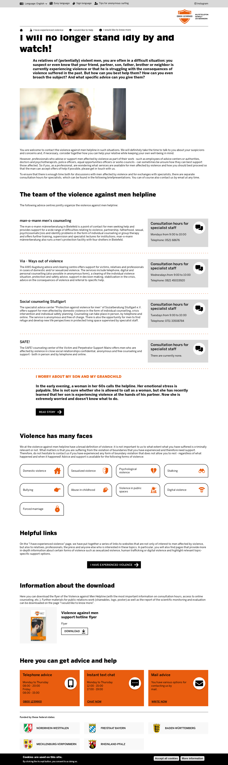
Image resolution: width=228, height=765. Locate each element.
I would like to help (83, 30)
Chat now (94, 701)
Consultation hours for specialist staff (169, 226)
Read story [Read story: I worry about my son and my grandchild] (47, 412)
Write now (159, 701)
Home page (22, 30)
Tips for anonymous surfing (114, 3)
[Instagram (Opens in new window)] (201, 3)
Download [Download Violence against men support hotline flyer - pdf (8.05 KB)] (72, 631)
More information (192, 758)
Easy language (62, 3)
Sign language (84, 3)
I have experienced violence (48, 30)
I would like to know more (117, 29)
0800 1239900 (32, 701)
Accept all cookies (166, 758)
